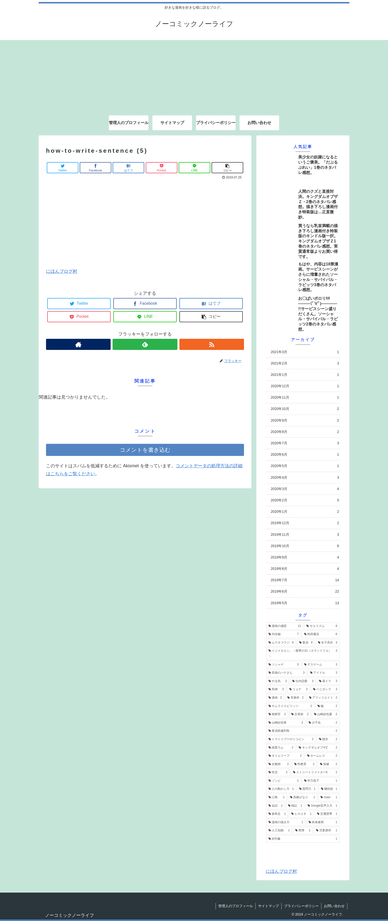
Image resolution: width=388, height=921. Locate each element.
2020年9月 (305, 420)
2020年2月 (305, 500)
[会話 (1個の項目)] (275, 806)
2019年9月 (305, 557)
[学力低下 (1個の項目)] (321, 781)
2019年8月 (305, 569)
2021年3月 (305, 352)
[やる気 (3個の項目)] (277, 681)
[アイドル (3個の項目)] (324, 673)
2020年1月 (305, 512)
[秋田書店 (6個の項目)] (321, 634)
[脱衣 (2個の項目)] (328, 739)
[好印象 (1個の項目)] (303, 839)
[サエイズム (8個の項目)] (322, 626)
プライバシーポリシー (301, 906)
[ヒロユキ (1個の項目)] (301, 814)
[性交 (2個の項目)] (278, 772)
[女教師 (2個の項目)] (278, 764)
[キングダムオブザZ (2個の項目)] (318, 747)
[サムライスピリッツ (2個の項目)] (290, 706)
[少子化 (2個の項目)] (323, 723)
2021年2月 (305, 363)
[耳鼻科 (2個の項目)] (295, 698)
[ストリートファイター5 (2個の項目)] (315, 772)
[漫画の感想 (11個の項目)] (284, 626)
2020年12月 (305, 386)
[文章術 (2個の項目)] (300, 714)
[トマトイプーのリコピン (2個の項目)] (291, 739)
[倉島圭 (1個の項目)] (277, 814)
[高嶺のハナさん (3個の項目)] (286, 673)
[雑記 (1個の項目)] (295, 806)
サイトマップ (268, 906)
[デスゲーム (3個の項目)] (321, 664)
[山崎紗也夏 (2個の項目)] (326, 714)
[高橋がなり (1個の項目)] (302, 797)
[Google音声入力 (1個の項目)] (322, 806)
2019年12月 (305, 523)
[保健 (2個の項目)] (329, 764)
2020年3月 (305, 489)
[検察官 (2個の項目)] (277, 714)
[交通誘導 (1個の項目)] (327, 814)
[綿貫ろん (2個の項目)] (280, 747)
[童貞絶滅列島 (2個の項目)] (303, 731)
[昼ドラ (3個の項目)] (328, 681)
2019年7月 (305, 580)
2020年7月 (305, 443)
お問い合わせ (334, 906)
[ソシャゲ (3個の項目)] (283, 664)
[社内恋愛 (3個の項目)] (303, 681)
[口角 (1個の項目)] (276, 797)
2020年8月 (305, 432)
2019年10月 (305, 546)
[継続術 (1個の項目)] (329, 789)
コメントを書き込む (145, 450)
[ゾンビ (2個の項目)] (283, 781)
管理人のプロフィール (235, 906)
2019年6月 (305, 591)
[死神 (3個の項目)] (276, 689)
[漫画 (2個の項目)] (275, 698)
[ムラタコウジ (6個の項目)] (281, 642)
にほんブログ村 (61, 271)
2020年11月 (305, 397)
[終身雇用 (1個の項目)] (323, 822)
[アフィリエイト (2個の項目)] (323, 698)
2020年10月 (305, 409)
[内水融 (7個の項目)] (283, 634)
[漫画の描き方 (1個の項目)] (285, 822)
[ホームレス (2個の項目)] (322, 756)
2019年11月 (305, 535)
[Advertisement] (194, 74)
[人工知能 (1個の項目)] (279, 830)
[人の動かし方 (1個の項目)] (281, 789)
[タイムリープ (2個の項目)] (285, 756)
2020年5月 (305, 466)
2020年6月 (305, 454)
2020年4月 (305, 477)
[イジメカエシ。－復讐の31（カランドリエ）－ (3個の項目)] (303, 653)
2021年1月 (305, 375)
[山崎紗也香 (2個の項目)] (285, 723)
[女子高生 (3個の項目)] (328, 642)
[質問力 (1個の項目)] (307, 789)
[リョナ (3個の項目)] (298, 689)
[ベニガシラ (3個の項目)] (325, 689)
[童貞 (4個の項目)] (306, 642)
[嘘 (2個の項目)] (327, 706)
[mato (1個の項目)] (329, 797)
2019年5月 (305, 603)
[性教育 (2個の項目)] (304, 764)
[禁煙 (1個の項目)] (303, 830)
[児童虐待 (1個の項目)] (327, 830)
